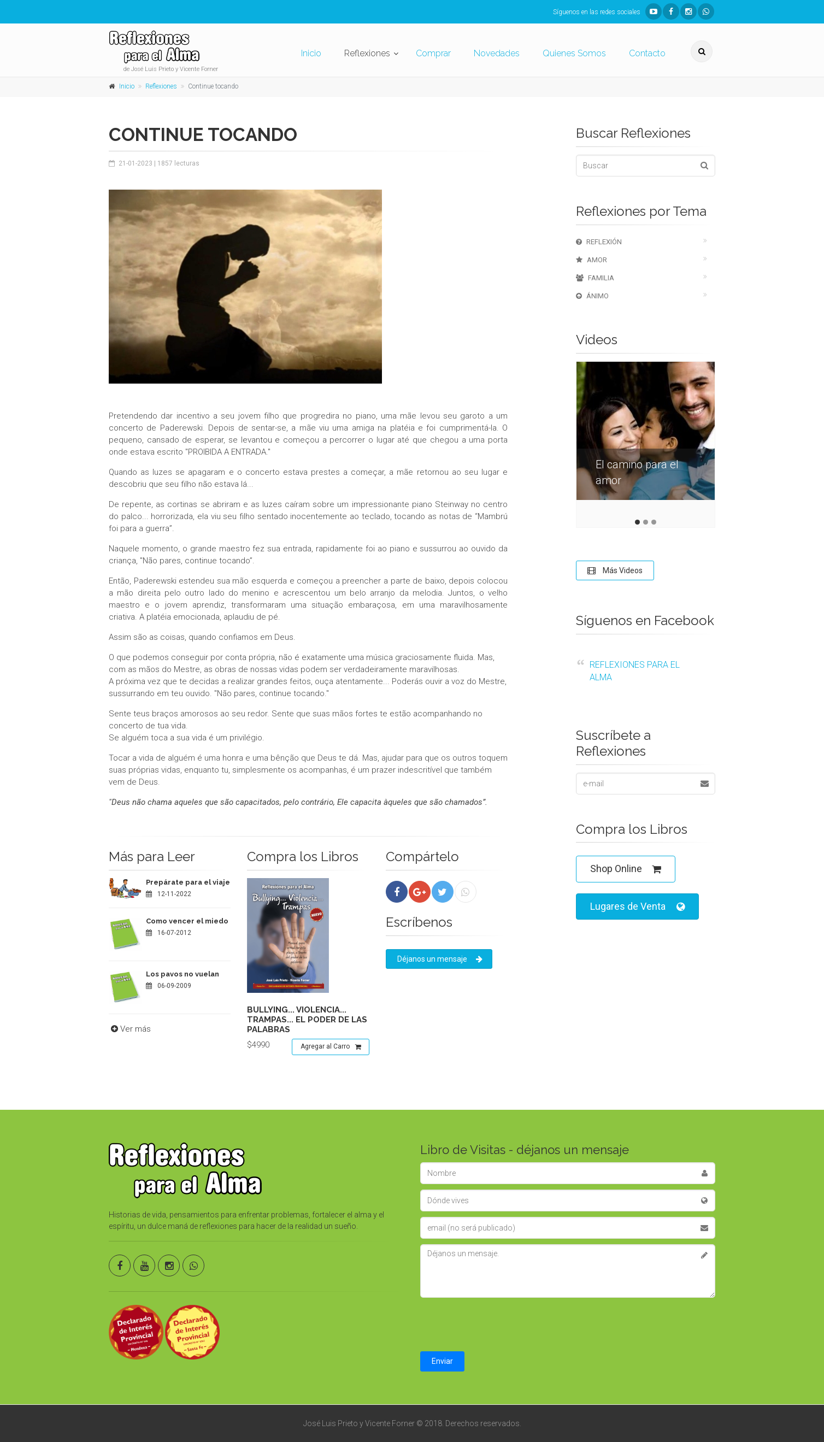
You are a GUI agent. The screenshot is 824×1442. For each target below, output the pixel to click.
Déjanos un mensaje (439, 959)
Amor (591, 260)
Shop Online (625, 869)
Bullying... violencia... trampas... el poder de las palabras (307, 1019)
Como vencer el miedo (187, 921)
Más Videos (615, 570)
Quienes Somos (574, 53)
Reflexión (599, 242)
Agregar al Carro (331, 1047)
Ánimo (592, 296)
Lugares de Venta (637, 907)
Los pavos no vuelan (182, 974)
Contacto (647, 53)
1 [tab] (637, 522)
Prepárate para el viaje (188, 882)
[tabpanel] (645, 439)
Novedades (497, 53)
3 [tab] (653, 522)
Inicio (311, 53)
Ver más (130, 1029)
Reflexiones (367, 53)
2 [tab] (645, 522)
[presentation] (503, 1324)
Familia (595, 278)
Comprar (433, 53)
